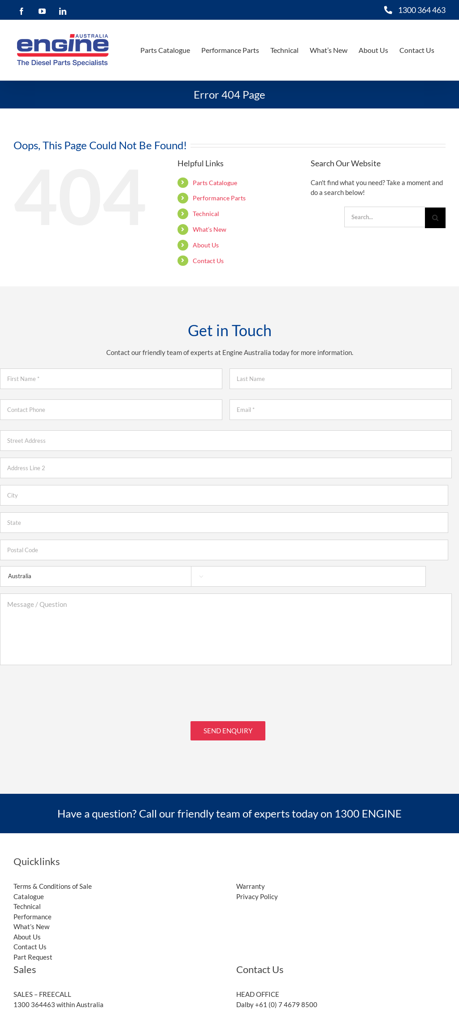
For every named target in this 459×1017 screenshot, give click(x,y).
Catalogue (28, 892)
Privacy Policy (257, 892)
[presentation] (68, 689)
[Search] (435, 218)
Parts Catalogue (215, 182)
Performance (32, 912)
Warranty (250, 882)
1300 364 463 (422, 10)
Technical (206, 213)
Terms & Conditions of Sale (52, 882)
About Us (206, 245)
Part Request (32, 952)
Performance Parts (219, 198)
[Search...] (384, 217)
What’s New (209, 229)
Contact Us (208, 260)
